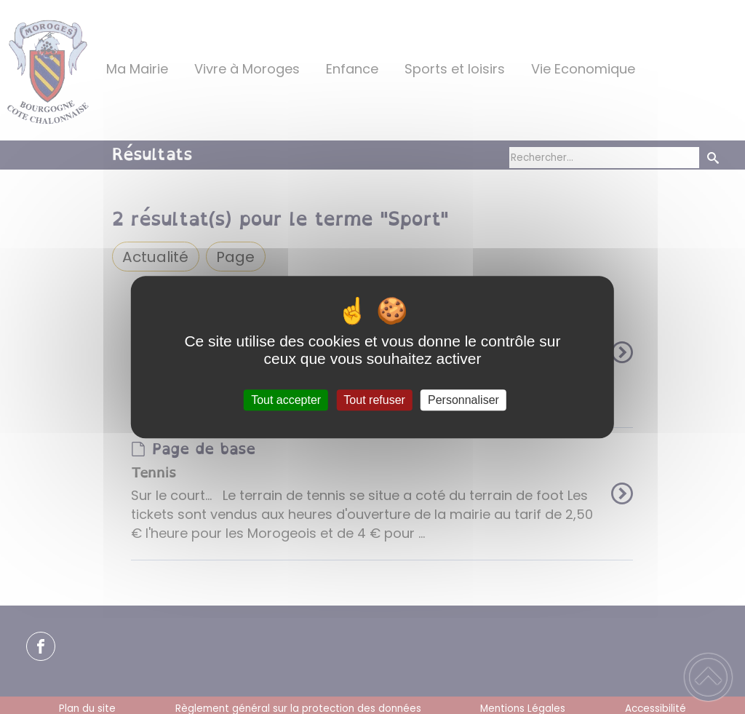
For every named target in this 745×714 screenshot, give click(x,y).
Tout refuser (374, 400)
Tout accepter (286, 400)
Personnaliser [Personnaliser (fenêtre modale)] (463, 400)
